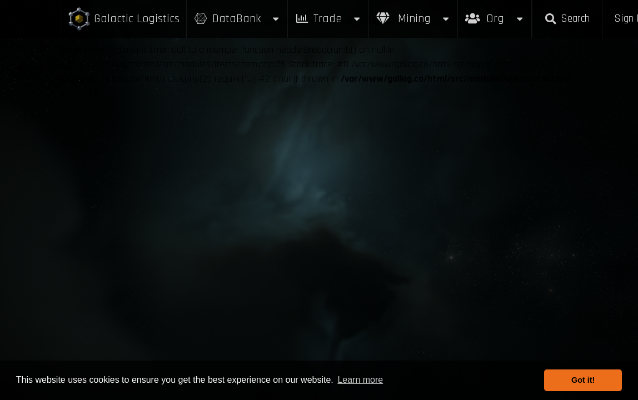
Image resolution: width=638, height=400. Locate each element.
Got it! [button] (583, 380)
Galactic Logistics (123, 19)
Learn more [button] (360, 379)
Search (567, 19)
